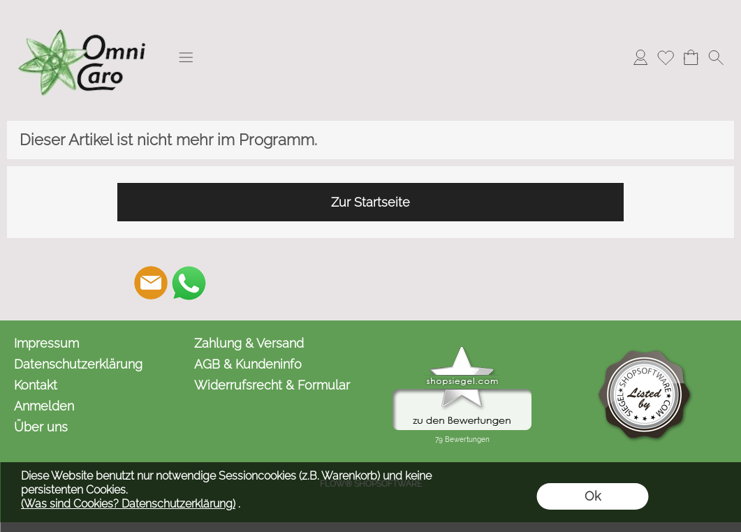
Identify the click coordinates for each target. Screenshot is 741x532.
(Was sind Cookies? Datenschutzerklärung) (128, 503)
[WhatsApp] (188, 282)
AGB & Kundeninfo (248, 364)
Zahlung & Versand (249, 343)
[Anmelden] (640, 57)
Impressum (46, 343)
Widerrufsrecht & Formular (272, 385)
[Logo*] (84, 14)
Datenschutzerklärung (78, 364)
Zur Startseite (370, 202)
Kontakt (35, 385)
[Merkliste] (665, 57)
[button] (186, 57)
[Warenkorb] (691, 57)
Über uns (41, 427)
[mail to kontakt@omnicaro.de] (150, 282)
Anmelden (44, 406)
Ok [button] (593, 496)
